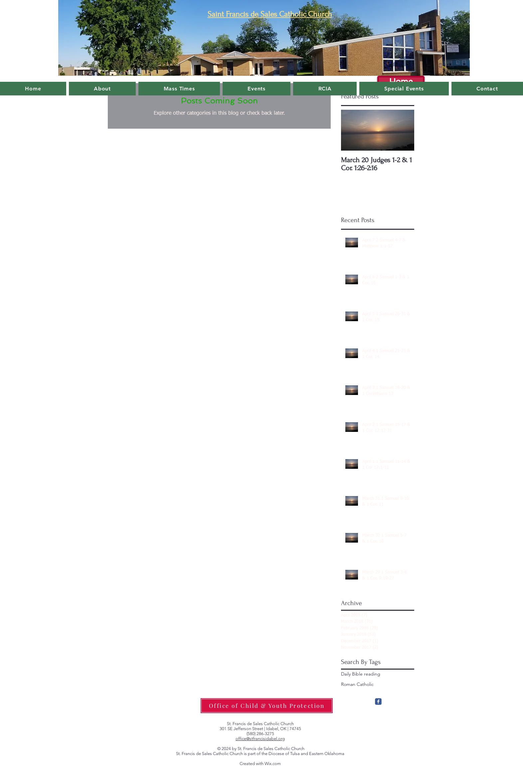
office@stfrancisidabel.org (260, 738)
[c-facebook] (378, 701)
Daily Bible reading (360, 674)
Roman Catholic (357, 684)
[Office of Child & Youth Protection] (266, 705)
